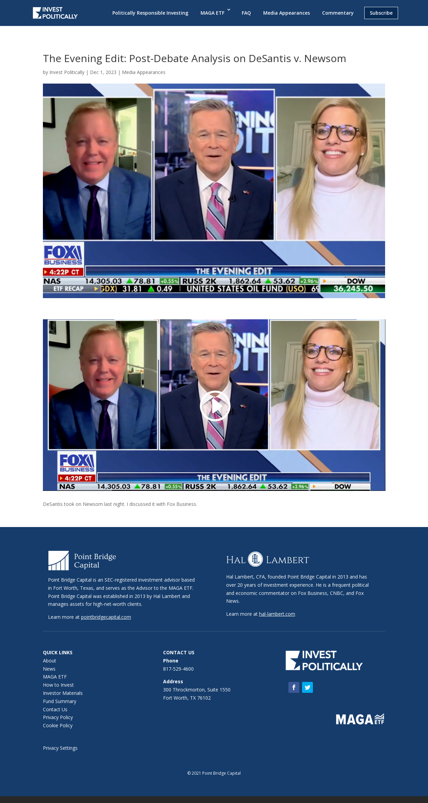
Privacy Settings (60, 748)
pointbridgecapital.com (106, 617)
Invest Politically (66, 72)
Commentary (338, 13)
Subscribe (381, 13)
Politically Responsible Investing (150, 13)
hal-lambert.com (277, 614)
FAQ (246, 13)
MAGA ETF (212, 13)
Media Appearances (286, 13)
